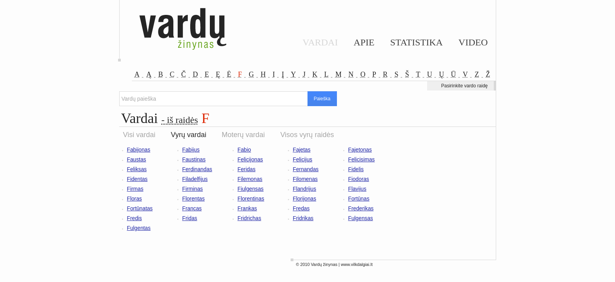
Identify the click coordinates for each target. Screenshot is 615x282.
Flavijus (357, 189)
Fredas (301, 209)
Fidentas (137, 179)
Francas (192, 209)
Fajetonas (360, 150)
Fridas (189, 218)
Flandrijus (305, 189)
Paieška (322, 98)
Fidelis (356, 169)
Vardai (320, 42)
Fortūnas (358, 199)
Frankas (247, 209)
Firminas (192, 189)
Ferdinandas (197, 169)
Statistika (416, 42)
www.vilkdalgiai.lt (357, 264)
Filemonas (250, 179)
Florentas (193, 199)
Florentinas (251, 199)
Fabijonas (139, 150)
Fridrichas (249, 218)
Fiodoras (358, 179)
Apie (363, 42)
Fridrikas (303, 218)
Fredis (134, 218)
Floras (134, 199)
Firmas (135, 189)
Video (473, 42)
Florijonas (305, 199)
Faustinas (194, 160)
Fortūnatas (140, 209)
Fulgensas (360, 218)
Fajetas (302, 150)
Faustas (136, 160)
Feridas (247, 169)
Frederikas (361, 209)
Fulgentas (139, 228)
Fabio (244, 150)
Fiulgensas (251, 189)
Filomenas (305, 179)
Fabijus (191, 150)
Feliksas (137, 169)
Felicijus (303, 160)
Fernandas (306, 169)
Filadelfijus (195, 179)
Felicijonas (250, 160)
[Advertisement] (456, 164)
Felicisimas (361, 160)
